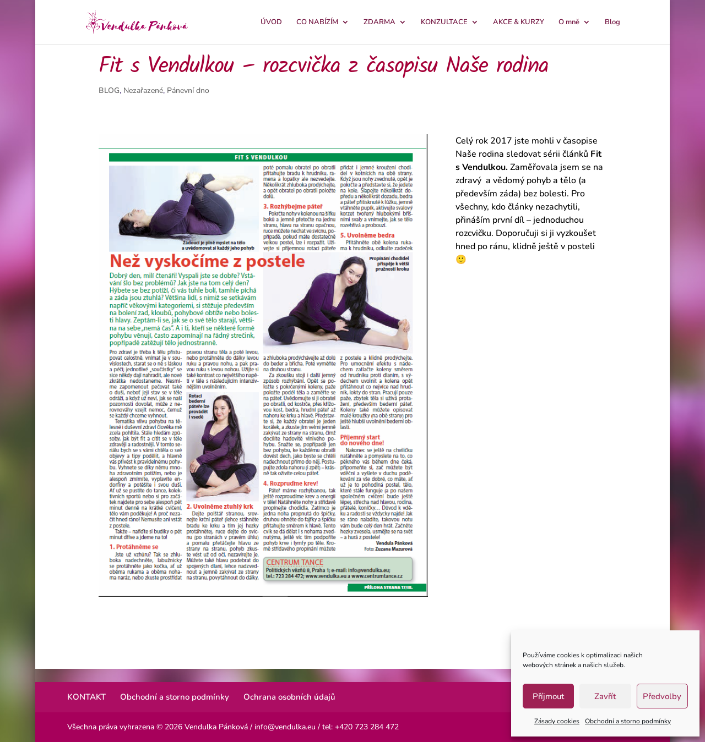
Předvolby (662, 696)
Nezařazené (143, 90)
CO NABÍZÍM (317, 22)
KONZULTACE (444, 22)
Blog (612, 22)
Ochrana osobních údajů (289, 696)
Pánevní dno (188, 90)
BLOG (109, 90)
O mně (568, 22)
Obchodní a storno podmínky (628, 721)
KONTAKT (86, 696)
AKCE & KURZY (518, 22)
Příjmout (548, 696)
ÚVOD (271, 22)
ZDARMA (379, 22)
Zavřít (605, 696)
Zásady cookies (556, 721)
